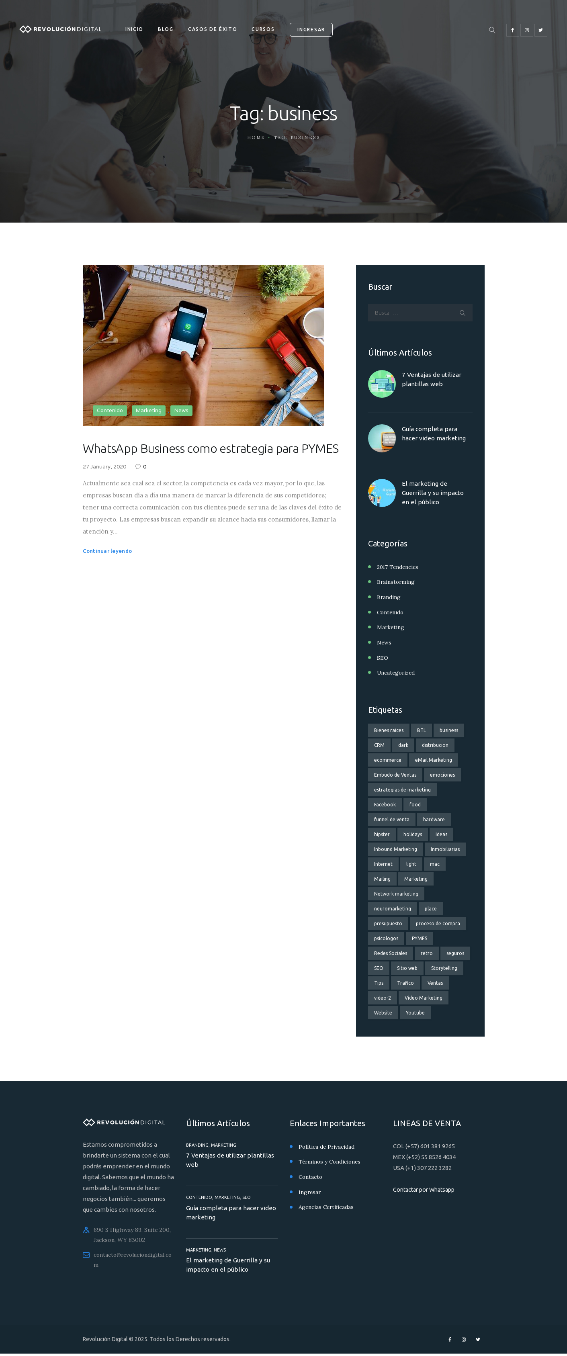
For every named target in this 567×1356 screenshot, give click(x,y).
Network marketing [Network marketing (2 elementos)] (396, 893)
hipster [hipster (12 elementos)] (382, 834)
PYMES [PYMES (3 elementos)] (419, 938)
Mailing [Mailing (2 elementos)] (382, 878)
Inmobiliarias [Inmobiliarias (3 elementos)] (445, 848)
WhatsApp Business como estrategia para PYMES (211, 458)
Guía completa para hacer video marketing (434, 434)
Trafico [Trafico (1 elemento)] (405, 982)
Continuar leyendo (108, 570)
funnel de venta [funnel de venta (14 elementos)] (391, 819)
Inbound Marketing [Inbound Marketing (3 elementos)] (395, 848)
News (181, 410)
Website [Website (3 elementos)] (383, 1012)
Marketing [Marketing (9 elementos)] (416, 878)
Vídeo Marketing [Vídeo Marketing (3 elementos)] (423, 997)
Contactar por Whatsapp (427, 1189)
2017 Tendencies (398, 568)
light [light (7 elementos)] (411, 863)
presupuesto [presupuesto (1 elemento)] (388, 923)
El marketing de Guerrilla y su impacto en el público (433, 494)
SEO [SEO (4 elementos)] (378, 967)
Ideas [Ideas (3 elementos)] (441, 834)
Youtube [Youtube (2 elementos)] (415, 1012)
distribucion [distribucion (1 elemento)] (435, 744)
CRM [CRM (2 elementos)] (379, 744)
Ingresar (310, 1190)
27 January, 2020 (104, 486)
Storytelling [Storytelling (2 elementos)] (444, 967)
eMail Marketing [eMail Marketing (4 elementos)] (433, 759)
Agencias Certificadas (327, 1205)
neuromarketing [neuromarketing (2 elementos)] (392, 908)
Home (256, 137)
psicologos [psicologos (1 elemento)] (386, 938)
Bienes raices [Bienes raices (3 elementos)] (388, 729)
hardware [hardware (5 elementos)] (434, 819)
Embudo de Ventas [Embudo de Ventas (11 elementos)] (395, 774)
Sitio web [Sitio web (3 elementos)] (407, 967)
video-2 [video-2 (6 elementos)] (382, 997)
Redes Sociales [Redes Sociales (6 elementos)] (390, 952)
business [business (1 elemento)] (449, 729)
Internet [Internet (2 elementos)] (383, 863)
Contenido (110, 410)
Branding (389, 598)
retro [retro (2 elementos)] (427, 952)
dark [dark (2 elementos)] (403, 744)
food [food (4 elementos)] (415, 804)
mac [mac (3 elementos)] (435, 863)
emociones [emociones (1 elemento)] (442, 774)
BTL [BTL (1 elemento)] (421, 729)
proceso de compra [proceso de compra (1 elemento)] (438, 923)
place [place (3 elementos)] (431, 908)
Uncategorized (397, 672)
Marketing (149, 410)
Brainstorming (396, 583)
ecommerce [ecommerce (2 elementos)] (387, 759)
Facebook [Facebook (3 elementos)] (385, 804)
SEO (382, 657)
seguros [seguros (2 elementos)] (455, 952)
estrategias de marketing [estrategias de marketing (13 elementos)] (402, 789)
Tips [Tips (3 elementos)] (378, 982)
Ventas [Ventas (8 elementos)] (435, 982)
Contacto (311, 1176)
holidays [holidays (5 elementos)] (412, 834)
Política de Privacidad (327, 1146)
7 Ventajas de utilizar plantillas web (432, 380)
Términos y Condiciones (331, 1161)
